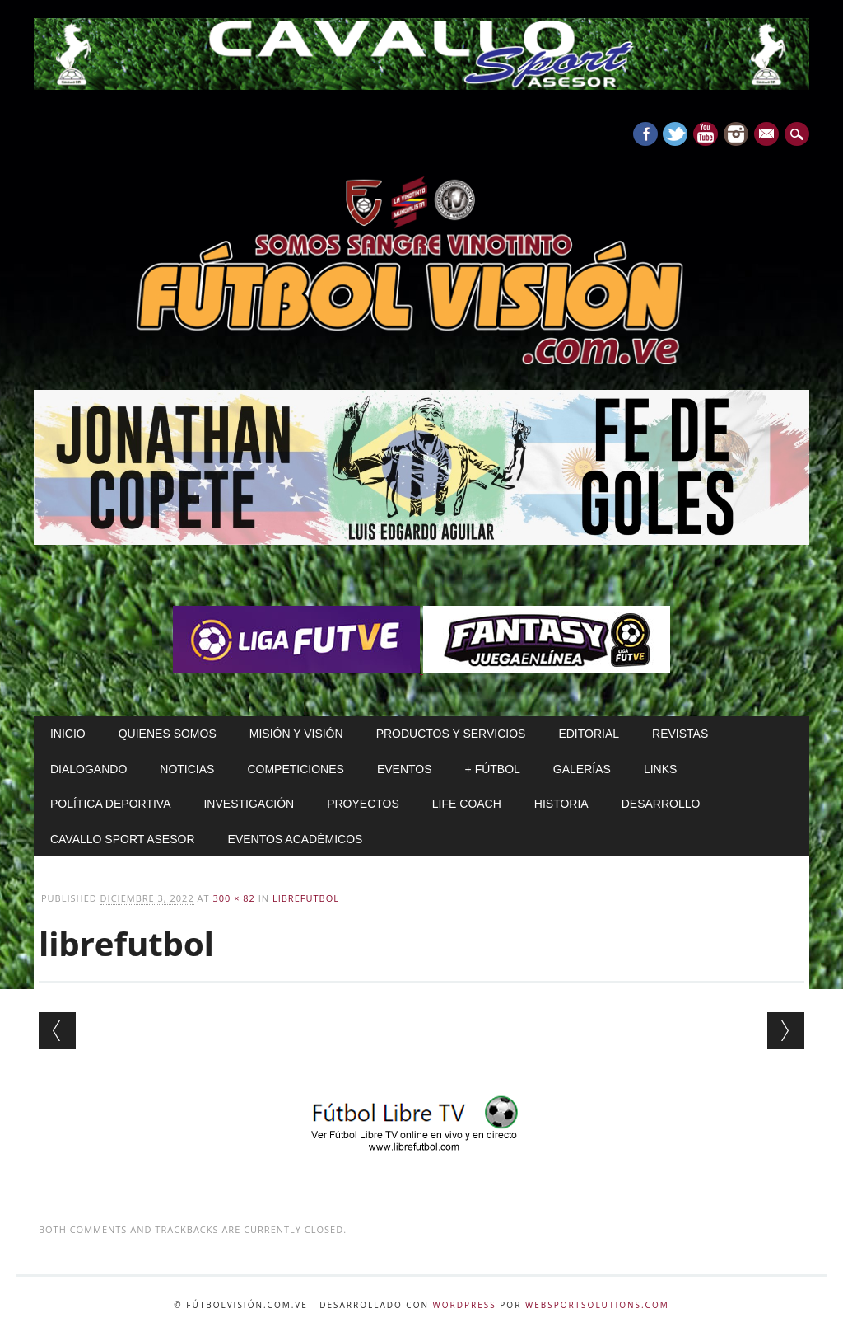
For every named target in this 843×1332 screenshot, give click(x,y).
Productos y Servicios (451, 733)
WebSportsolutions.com (597, 1305)
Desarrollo (661, 803)
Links (660, 769)
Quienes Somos (168, 733)
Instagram (736, 134)
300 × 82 (233, 898)
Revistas (680, 733)
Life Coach (466, 803)
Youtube (705, 134)
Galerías (582, 769)
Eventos (404, 769)
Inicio (68, 733)
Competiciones (295, 769)
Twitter (675, 134)
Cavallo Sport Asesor (122, 839)
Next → (785, 1030)
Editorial (588, 733)
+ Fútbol (492, 769)
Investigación (248, 803)
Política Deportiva (110, 803)
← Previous (57, 1030)
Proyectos (363, 803)
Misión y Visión (296, 733)
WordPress (464, 1305)
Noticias (187, 769)
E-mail (768, 135)
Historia (561, 803)
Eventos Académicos (295, 839)
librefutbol (305, 898)
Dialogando (88, 769)
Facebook (645, 134)
